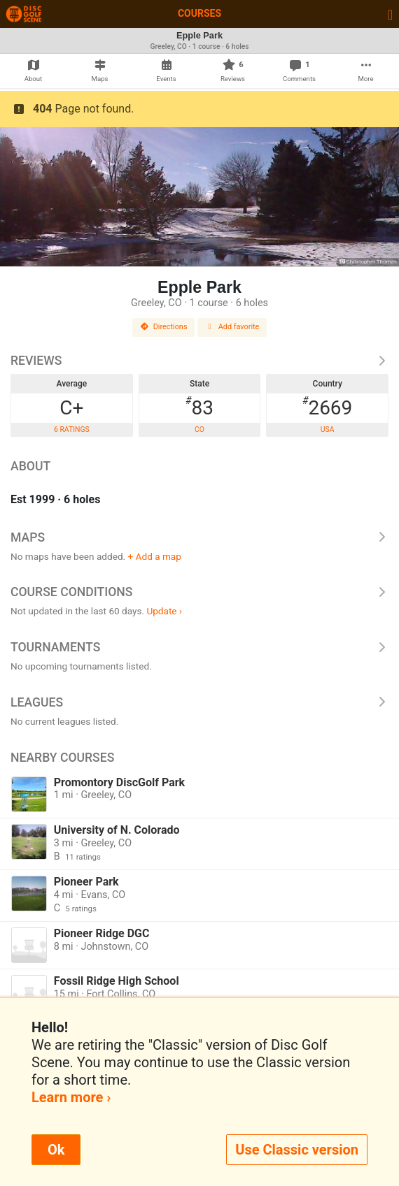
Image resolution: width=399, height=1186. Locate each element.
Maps (199, 537)
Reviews (199, 361)
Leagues (199, 702)
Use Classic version (296, 1149)
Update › (164, 610)
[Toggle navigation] (390, 14)
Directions (164, 326)
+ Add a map (154, 556)
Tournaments (199, 647)
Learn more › (71, 1097)
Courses (199, 13)
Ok (56, 1149)
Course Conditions (199, 592)
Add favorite (232, 326)
